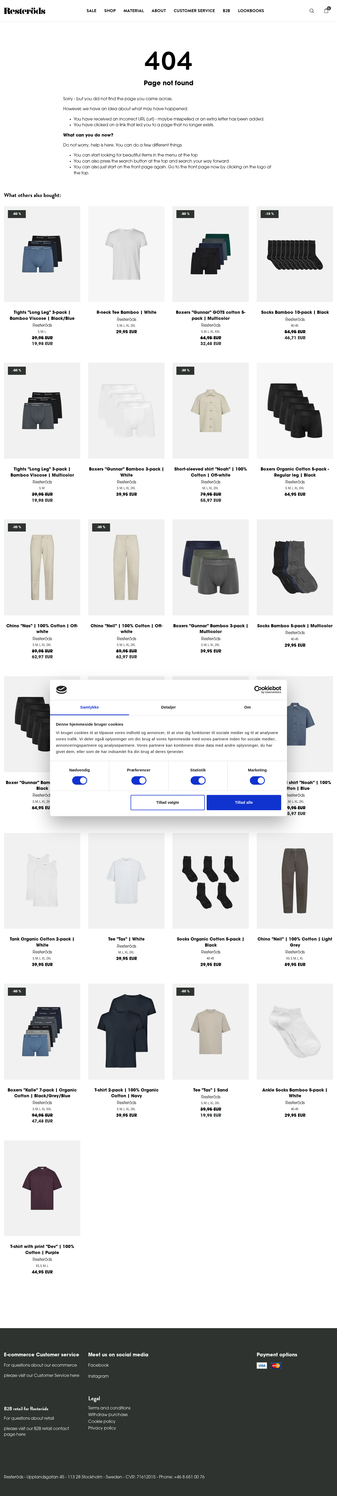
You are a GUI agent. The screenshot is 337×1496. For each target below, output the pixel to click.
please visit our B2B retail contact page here (36, 1432)
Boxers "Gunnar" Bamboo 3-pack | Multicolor (210, 629)
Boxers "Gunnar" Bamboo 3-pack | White (126, 472)
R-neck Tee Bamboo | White (126, 313)
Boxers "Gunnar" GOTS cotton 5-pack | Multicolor (210, 316)
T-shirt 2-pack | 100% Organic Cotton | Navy (126, 1093)
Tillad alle (244, 802)
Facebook (98, 1365)
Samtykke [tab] (89, 707)
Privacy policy (102, 1428)
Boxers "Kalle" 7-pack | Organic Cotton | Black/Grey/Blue (42, 1093)
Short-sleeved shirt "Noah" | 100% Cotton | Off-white (210, 472)
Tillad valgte (167, 802)
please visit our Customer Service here (41, 1376)
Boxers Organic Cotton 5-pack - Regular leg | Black (295, 472)
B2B (226, 11)
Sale (91, 11)
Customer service (194, 11)
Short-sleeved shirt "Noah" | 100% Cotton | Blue (295, 786)
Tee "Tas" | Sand (210, 1090)
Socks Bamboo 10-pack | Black (295, 313)
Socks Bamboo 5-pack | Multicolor (295, 626)
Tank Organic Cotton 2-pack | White (42, 942)
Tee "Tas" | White (126, 939)
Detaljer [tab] (168, 707)
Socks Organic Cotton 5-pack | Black (210, 942)
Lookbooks (251, 11)
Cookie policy (102, 1422)
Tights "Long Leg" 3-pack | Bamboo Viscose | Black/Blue (42, 316)
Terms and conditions (109, 1408)
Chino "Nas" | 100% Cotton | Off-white (42, 629)
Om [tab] (247, 707)
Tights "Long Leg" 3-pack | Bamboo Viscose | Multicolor (42, 472)
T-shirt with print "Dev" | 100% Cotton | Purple (42, 1250)
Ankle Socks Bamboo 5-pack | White (295, 1093)
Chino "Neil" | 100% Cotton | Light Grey (294, 942)
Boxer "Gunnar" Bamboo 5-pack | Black (42, 786)
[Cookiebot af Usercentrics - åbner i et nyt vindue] (258, 690)
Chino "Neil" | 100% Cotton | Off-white (126, 629)
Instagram (98, 1376)
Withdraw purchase (108, 1415)
